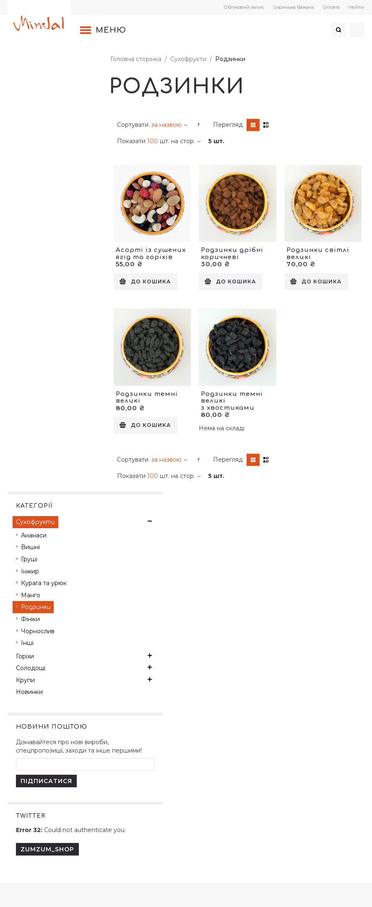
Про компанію (39, 585)
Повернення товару (48, 678)
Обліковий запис (242, 7)
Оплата (329, 7)
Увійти (355, 7)
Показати (132, 141)
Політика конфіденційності (58, 664)
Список (267, 125)
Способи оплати (161, 599)
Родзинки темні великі (148, 396)
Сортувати (134, 124)
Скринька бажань (292, 7)
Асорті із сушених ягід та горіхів (152, 253)
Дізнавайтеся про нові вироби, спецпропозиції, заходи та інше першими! (54, 317)
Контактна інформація (51, 571)
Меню (112, 30)
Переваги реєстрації (167, 585)
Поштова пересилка (285, 571)
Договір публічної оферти (56, 649)
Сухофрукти (190, 59)
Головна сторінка (137, 59)
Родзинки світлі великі (317, 253)
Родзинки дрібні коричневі (232, 253)
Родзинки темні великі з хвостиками (232, 399)
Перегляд (229, 124)
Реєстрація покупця (166, 571)
